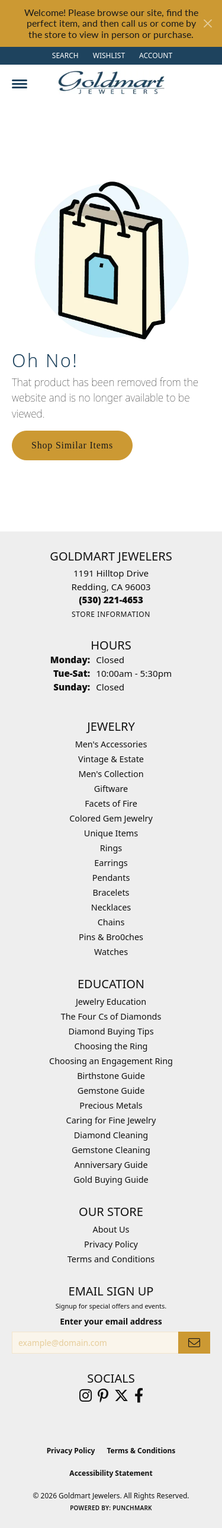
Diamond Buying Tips (110, 1031)
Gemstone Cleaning (111, 1149)
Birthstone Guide (111, 1075)
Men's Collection (110, 773)
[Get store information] (111, 614)
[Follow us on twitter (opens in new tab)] (121, 1396)
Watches (111, 951)
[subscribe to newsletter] (194, 1343)
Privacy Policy (111, 1244)
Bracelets (110, 892)
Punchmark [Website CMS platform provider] (132, 1508)
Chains (111, 922)
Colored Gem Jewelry (111, 818)
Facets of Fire (111, 803)
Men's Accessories (111, 744)
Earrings (110, 862)
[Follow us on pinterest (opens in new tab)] (103, 1396)
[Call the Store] (111, 600)
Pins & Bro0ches (111, 937)
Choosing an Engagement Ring (111, 1061)
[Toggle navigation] (19, 84)
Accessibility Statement (110, 1473)
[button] (64, 56)
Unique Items (111, 833)
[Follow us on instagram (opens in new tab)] (85, 1396)
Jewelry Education (111, 1001)
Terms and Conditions (111, 1259)
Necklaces (111, 907)
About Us (111, 1229)
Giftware (111, 788)
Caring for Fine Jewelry (111, 1120)
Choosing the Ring (111, 1046)
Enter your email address (111, 1321)
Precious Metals (110, 1105)
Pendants (111, 877)
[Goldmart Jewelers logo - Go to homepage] (111, 82)
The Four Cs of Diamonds (111, 1016)
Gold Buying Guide (110, 1179)
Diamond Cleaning (111, 1135)
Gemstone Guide (111, 1090)
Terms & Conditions (141, 1451)
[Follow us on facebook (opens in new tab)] (138, 1396)
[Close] (207, 23)
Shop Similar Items (72, 445)
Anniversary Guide (110, 1164)
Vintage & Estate (111, 759)
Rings (111, 848)
